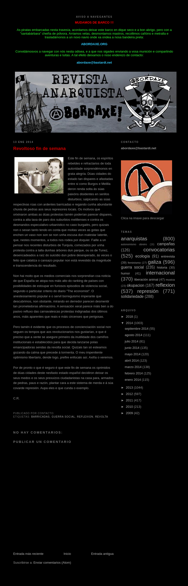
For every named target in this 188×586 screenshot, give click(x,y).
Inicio (67, 554)
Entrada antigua (102, 554)
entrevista (168, 256)
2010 (130, 407)
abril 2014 (132, 360)
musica (170, 279)
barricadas (40, 416)
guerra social (63, 416)
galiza (154, 262)
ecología (142, 256)
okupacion (135, 285)
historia (162, 267)
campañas (166, 244)
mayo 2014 (133, 354)
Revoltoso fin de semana (39, 148)
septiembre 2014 (137, 328)
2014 (130, 323)
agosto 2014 (134, 335)
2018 (130, 316)
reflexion (85, 416)
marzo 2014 (133, 367)
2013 (130, 387)
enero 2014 (133, 380)
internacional (160, 272)
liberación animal (146, 279)
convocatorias (159, 249)
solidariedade (132, 296)
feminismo (134, 262)
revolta (101, 416)
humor (125, 273)
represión (148, 291)
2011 (130, 400)
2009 (130, 413)
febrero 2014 (134, 373)
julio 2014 (132, 341)
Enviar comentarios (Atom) (52, 562)
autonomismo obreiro (134, 244)
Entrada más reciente (28, 554)
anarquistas (134, 238)
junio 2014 (133, 348)
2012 (130, 394)
